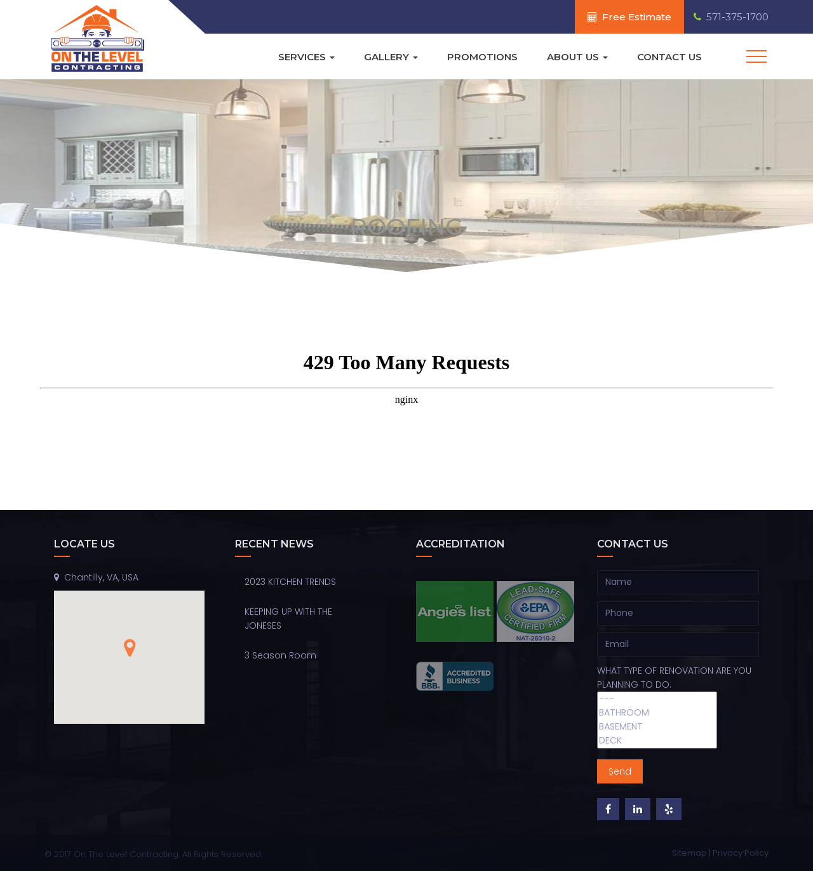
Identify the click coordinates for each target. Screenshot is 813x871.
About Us (577, 57)
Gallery (391, 57)
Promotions (482, 57)
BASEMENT (657, 727)
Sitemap (690, 853)
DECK (657, 741)
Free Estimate (629, 17)
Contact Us (669, 57)
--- (657, 699)
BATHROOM (657, 713)
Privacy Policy (741, 853)
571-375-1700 (731, 17)
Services (306, 57)
